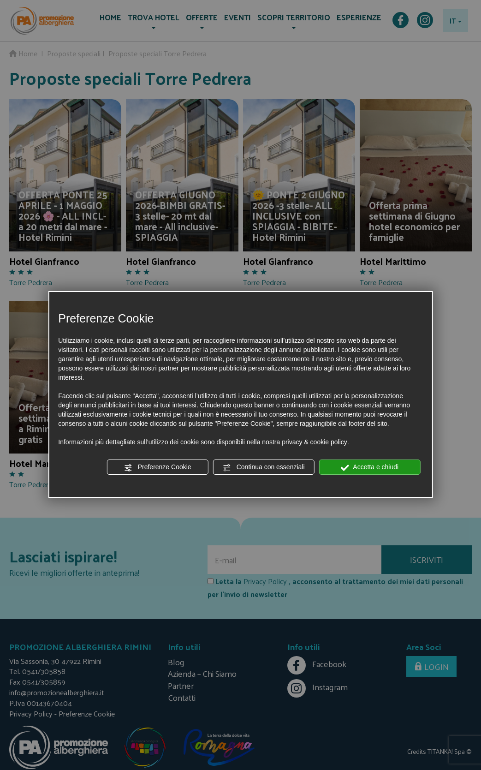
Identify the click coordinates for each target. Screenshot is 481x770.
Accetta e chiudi (369, 467)
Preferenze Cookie (157, 467)
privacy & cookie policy (314, 442)
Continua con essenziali (264, 467)
